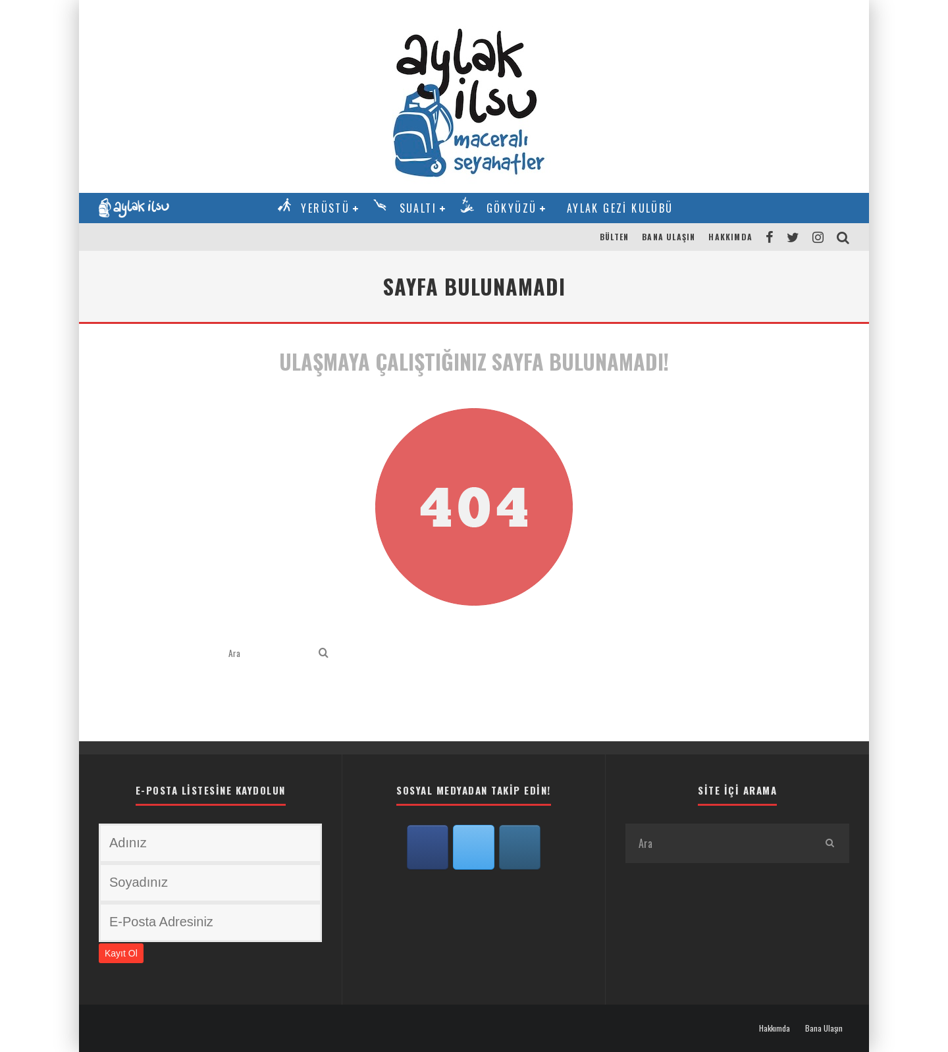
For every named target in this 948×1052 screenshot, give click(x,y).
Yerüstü (325, 208)
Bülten (614, 236)
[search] (323, 653)
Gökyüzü (512, 208)
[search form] (271, 653)
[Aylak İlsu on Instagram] (520, 847)
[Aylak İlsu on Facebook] (428, 847)
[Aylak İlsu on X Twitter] (474, 847)
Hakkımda (730, 236)
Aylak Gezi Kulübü (620, 208)
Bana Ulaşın (668, 236)
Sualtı (418, 208)
